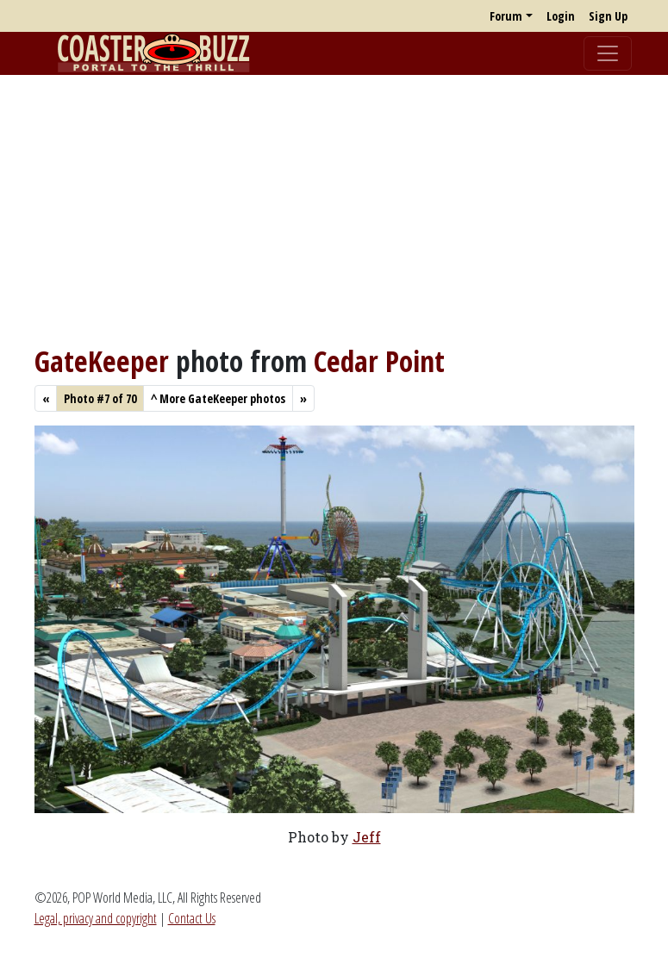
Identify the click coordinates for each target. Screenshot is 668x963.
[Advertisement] (334, 209)
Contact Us (191, 918)
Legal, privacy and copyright (95, 918)
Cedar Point (379, 361)
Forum (506, 16)
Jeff (367, 837)
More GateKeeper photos (218, 398)
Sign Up (608, 16)
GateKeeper (101, 361)
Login (560, 16)
